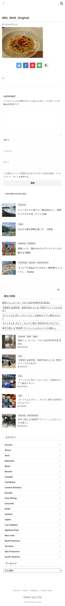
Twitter (25, 591)
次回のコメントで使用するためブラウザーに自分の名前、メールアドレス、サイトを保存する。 (32, 175)
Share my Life (32, 597)
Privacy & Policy (46, 591)
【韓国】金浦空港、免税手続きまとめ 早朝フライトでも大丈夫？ (32, 309)
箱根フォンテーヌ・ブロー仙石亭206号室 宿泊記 (26, 302)
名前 (6, 140)
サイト (6, 162)
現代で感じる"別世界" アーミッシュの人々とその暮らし (29, 328)
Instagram (34, 591)
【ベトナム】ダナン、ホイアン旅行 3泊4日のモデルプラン (31, 323)
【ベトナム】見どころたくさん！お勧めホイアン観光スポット (31, 316)
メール (7, 151)
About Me (16, 591)
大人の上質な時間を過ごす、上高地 (35, 229)
